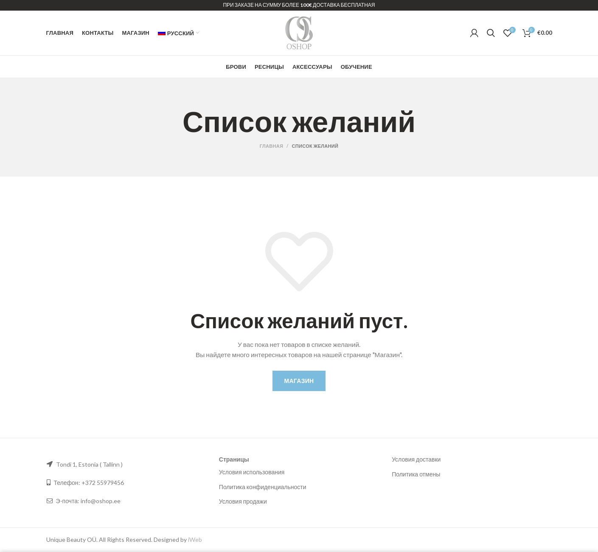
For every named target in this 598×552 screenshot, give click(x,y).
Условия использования (252, 472)
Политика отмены (416, 474)
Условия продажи (243, 501)
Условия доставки (416, 459)
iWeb (195, 539)
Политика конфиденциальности (262, 486)
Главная (271, 146)
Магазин (299, 380)
